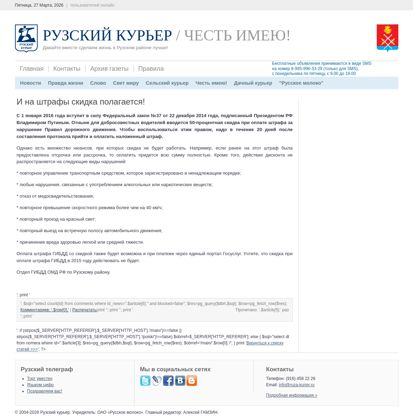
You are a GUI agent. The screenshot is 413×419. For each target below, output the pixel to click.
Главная (32, 68)
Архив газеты (109, 68)
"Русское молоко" (301, 83)
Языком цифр (40, 384)
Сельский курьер (167, 83)
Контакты (67, 68)
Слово (98, 83)
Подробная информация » (292, 395)
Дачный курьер (253, 83)
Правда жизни (65, 83)
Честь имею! (211, 83)
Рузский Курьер (107, 35)
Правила (151, 68)
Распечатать (84, 309)
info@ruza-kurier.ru (296, 384)
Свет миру (126, 83)
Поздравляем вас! (44, 391)
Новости (30, 83)
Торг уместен (40, 378)
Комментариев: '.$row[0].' (45, 309)
